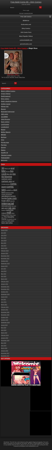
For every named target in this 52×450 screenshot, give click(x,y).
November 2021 (5, 289)
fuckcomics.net (26, 24)
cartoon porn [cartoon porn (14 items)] (6, 179)
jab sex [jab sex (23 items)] (12, 208)
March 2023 (4, 248)
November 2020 (5, 315)
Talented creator (6, 155)
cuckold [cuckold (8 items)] (8, 190)
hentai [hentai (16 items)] (4, 198)
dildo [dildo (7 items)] (12, 192)
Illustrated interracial (7, 111)
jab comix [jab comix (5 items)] (14, 206)
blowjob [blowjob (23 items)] (8, 176)
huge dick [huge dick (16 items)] (5, 201)
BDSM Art (26, 20)
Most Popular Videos (26, 36)
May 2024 (3, 238)
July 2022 (3, 268)
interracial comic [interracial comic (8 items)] (6, 206)
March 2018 (4, 348)
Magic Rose (22, 77)
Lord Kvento (5, 124)
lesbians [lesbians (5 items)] (3, 210)
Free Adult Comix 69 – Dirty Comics (26, 2)
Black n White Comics (8, 91)
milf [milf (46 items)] (9, 212)
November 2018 (5, 340)
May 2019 (3, 327)
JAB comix (4, 114)
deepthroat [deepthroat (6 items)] (8, 192)
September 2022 (5, 263)
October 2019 (4, 320)
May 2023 (3, 243)
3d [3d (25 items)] (2, 168)
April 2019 (3, 330)
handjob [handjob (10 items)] (13, 196)
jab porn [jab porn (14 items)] (4, 208)
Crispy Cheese (5, 93)
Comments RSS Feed (28, 13)
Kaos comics (5, 122)
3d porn (17, 77)
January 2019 (4, 338)
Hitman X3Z (4, 106)
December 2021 (5, 286)
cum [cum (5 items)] (12, 190)
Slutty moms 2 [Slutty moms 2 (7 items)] (5, 215)
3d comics (12, 77)
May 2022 (3, 274)
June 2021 (3, 302)
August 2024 (4, 230)
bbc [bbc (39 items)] (3, 171)
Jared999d (4, 117)
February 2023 (5, 250)
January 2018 (4, 351)
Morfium (3, 137)
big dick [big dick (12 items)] (9, 174)
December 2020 (5, 312)
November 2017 (5, 356)
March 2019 (4, 333)
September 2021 (5, 294)
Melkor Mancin (5, 132)
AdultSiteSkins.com (33, 446)
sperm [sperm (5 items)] (11, 215)
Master (3, 129)
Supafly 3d (4, 152)
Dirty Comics (26, 28)
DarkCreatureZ (5, 96)
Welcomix (4, 160)
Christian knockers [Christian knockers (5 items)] (5, 184)
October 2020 (4, 317)
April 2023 (3, 245)
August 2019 (4, 325)
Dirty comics (5, 99)
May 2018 (3, 343)
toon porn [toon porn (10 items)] (10, 221)
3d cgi (7, 77)
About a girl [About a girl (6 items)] (7, 168)
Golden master (6, 104)
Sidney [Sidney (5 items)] (13, 213)
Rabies (3, 150)
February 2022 (5, 281)
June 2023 (3, 240)
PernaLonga (5, 142)
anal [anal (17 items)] (12, 168)
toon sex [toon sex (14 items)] (4, 223)
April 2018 (3, 345)
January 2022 (4, 284)
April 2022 (3, 276)
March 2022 (4, 279)
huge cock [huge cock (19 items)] (12, 198)
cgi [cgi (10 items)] (13, 181)
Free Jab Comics (26, 16)
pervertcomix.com (26, 44)
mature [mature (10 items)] (3, 213)
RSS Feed (21, 13)
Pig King (4, 145)
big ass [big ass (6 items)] (8, 171)
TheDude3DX (5, 158)
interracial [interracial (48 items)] (7, 203)
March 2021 (4, 304)
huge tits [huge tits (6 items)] (12, 201)
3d (4, 77)
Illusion (3, 109)
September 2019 (5, 322)
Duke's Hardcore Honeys (9, 101)
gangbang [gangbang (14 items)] (5, 196)
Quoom (3, 147)
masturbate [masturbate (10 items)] (9, 210)
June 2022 (3, 271)
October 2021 (4, 292)
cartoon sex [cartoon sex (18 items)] (6, 181)
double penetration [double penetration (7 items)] (6, 194)
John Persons (5, 119)
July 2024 (3, 233)
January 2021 (4, 309)
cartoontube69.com (26, 40)
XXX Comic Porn (26, 32)
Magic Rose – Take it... (13, 74)
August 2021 (4, 297)
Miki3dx (3, 134)
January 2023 (4, 253)
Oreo (2, 140)
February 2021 (5, 307)
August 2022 (4, 266)
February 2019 (5, 335)
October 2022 (4, 261)
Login (28, 10)
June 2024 (3, 235)
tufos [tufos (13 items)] (11, 223)
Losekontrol (5, 127)
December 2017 (5, 353)
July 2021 (3, 299)
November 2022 (5, 258)
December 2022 (5, 256)
